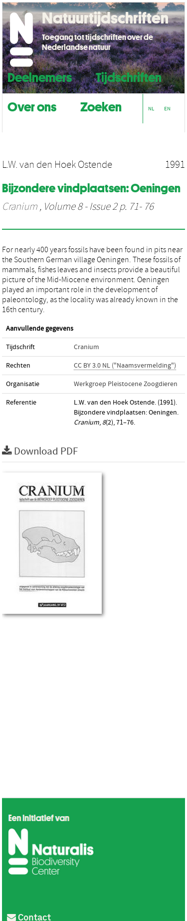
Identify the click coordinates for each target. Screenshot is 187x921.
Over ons (31, 105)
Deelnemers (39, 76)
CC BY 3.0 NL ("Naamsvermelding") (125, 366)
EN (167, 108)
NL (151, 108)
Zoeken (101, 105)
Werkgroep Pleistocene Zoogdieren (126, 384)
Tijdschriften (129, 76)
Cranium (19, 207)
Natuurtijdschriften (105, 18)
